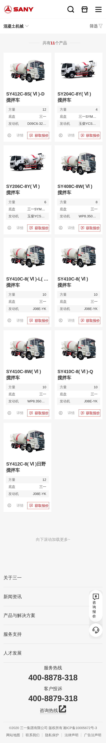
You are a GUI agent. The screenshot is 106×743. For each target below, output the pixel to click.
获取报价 (42, 135)
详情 (20, 135)
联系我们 (32, 735)
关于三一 (12, 577)
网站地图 (13, 735)
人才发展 (12, 653)
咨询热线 (53, 710)
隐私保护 (52, 735)
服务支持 (12, 634)
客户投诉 (53, 688)
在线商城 (84, 9)
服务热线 (53, 667)
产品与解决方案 (19, 615)
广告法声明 (92, 735)
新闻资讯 (12, 596)
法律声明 (71, 735)
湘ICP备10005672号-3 (80, 728)
